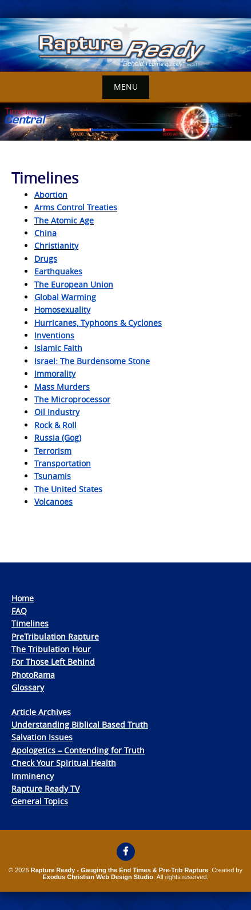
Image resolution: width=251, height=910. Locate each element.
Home (22, 598)
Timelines (30, 623)
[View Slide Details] (125, 45)
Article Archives (41, 712)
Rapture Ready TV (45, 788)
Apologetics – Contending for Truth (78, 750)
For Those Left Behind (53, 661)
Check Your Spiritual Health (63, 762)
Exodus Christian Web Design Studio (97, 876)
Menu (126, 86)
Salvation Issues (42, 737)
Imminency (32, 776)
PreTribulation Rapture (55, 636)
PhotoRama (33, 674)
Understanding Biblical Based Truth (79, 724)
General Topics (39, 801)
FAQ (19, 610)
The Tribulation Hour (51, 649)
